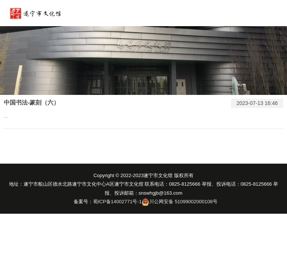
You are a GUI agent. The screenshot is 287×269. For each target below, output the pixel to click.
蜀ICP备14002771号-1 (117, 201)
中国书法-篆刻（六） (31, 102)
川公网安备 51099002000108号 (183, 201)
